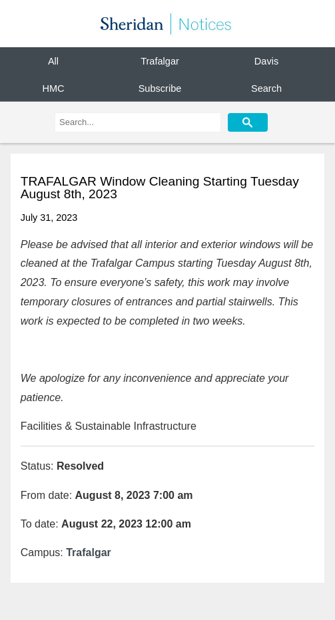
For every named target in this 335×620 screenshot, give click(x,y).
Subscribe (160, 87)
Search (266, 87)
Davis (266, 61)
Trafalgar (160, 61)
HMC (53, 87)
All (53, 61)
